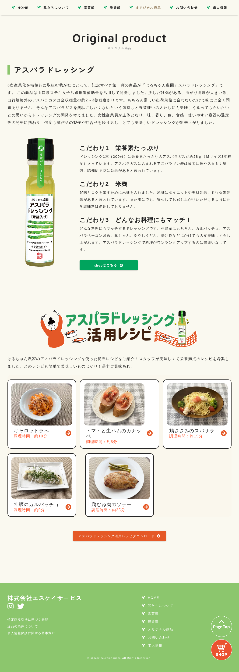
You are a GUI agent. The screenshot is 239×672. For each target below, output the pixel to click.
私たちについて (56, 7)
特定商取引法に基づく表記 (27, 619)
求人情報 (220, 7)
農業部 (115, 7)
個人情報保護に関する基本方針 (31, 633)
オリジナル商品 (148, 7)
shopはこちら (108, 265)
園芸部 (89, 7)
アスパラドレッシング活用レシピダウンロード (119, 536)
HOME (23, 7)
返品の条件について (22, 626)
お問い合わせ (187, 7)
